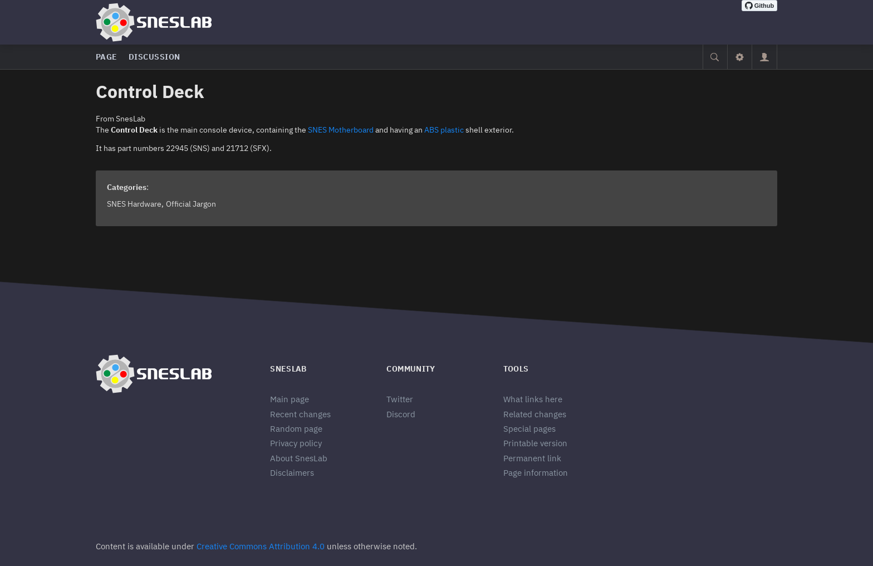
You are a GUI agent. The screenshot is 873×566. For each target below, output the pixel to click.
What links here (532, 399)
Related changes (534, 414)
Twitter (399, 399)
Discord (400, 414)
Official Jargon (191, 204)
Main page (289, 399)
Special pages (529, 428)
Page (106, 57)
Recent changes (300, 414)
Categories (126, 187)
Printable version (535, 443)
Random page (296, 428)
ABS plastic (444, 130)
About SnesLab (298, 458)
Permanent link (532, 458)
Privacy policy (296, 443)
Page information (535, 472)
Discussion (154, 57)
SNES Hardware (134, 204)
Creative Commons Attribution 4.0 (261, 546)
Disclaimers (292, 472)
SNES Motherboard (341, 130)
